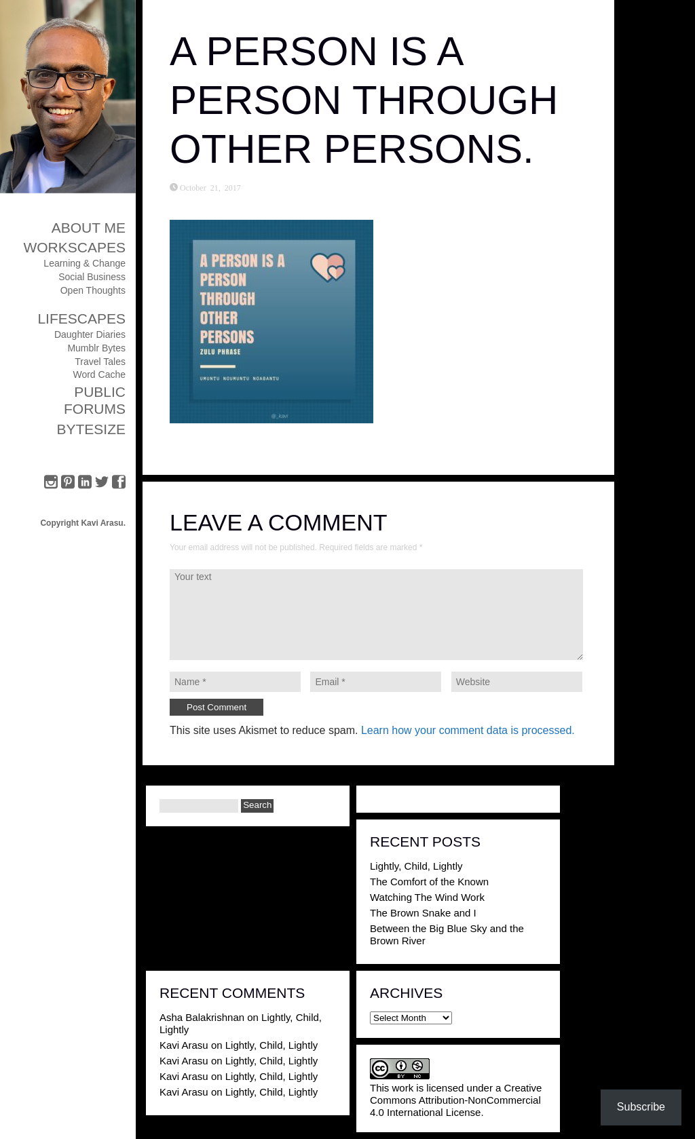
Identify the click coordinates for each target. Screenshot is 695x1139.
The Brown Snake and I (423, 913)
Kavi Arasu (183, 1045)
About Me (89, 227)
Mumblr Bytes (96, 348)
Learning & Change (84, 263)
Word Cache (99, 374)
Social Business (92, 276)
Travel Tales (100, 361)
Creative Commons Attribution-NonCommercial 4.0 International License (456, 1100)
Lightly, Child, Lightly (416, 866)
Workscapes (74, 247)
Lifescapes (81, 318)
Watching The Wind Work (427, 897)
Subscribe (641, 1107)
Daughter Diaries (90, 334)
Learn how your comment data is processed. (468, 730)
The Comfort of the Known (429, 881)
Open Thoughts (93, 290)
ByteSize (91, 429)
